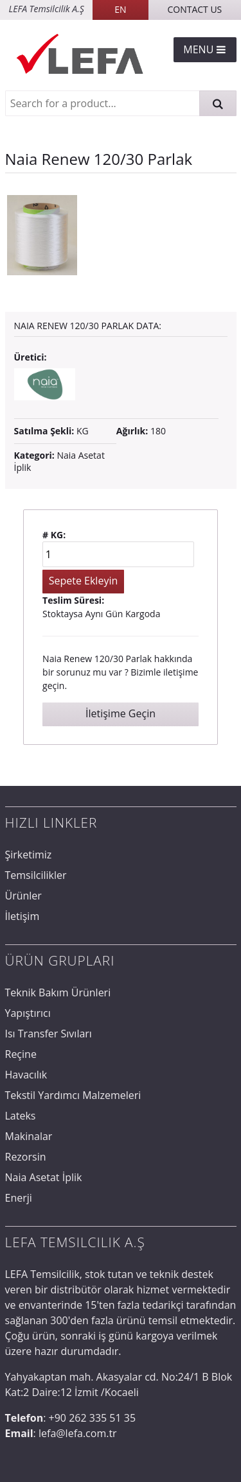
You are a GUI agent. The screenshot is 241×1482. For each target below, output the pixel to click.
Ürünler (23, 896)
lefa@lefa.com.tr (78, 1433)
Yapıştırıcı (28, 1013)
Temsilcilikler (36, 875)
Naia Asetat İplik (59, 461)
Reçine (21, 1054)
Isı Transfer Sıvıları (48, 1033)
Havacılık (26, 1075)
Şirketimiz (28, 854)
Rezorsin (25, 1157)
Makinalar (29, 1136)
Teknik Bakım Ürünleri (58, 992)
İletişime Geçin (120, 713)
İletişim (22, 916)
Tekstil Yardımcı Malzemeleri (73, 1095)
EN (120, 9)
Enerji (18, 1198)
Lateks (20, 1116)
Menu (204, 49)
